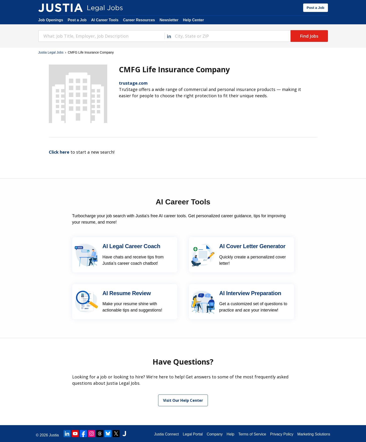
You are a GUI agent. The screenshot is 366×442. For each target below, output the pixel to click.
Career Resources (139, 20)
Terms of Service (252, 434)
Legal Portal (193, 434)
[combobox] (101, 36)
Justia (54, 435)
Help (230, 434)
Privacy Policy (281, 434)
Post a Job (315, 8)
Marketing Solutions (313, 434)
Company (215, 434)
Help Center (193, 20)
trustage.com (133, 83)
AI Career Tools (104, 20)
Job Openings (50, 20)
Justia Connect (166, 434)
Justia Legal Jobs (51, 52)
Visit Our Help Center (183, 400)
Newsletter (169, 20)
